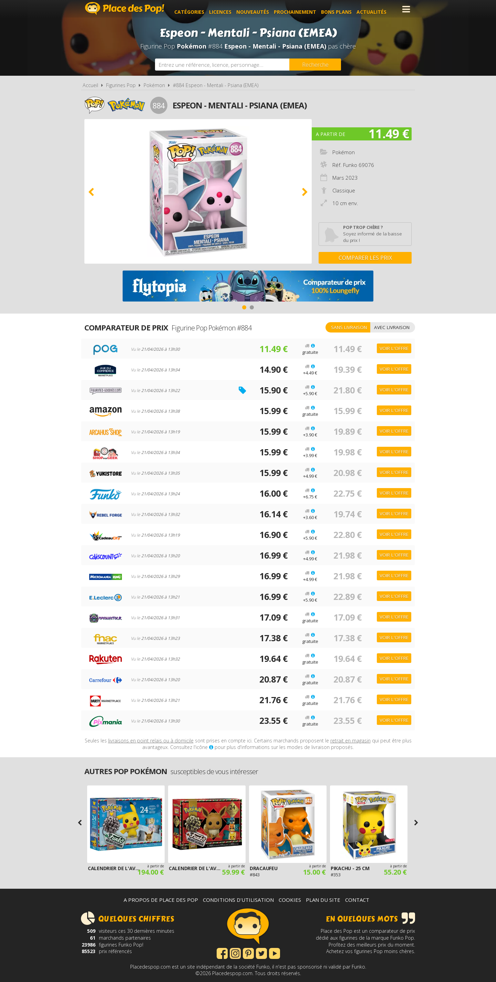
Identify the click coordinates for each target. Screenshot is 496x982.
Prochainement (300, 9)
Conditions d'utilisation (238, 899)
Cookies (290, 899)
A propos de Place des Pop (161, 899)
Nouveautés (258, 9)
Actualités (377, 9)
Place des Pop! (124, 8)
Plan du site (323, 899)
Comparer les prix (365, 258)
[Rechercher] (315, 65)
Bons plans (342, 9)
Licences (226, 9)
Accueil (90, 85)
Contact (357, 899)
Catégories (195, 9)
